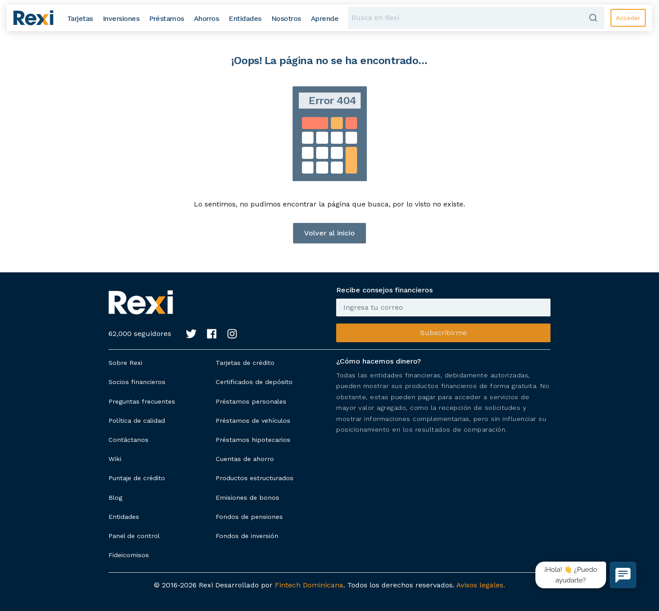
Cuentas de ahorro (245, 458)
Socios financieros (136, 381)
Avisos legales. (480, 585)
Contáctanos (128, 439)
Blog (115, 497)
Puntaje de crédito (136, 478)
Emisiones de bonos (247, 497)
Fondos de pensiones (249, 516)
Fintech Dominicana (309, 585)
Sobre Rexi (125, 362)
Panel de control (134, 535)
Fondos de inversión (247, 535)
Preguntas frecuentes (141, 401)
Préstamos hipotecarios (253, 439)
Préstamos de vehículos (253, 420)
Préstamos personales (251, 401)
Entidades (123, 516)
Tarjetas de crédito (245, 362)
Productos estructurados (254, 478)
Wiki (114, 458)
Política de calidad (136, 420)
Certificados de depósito (254, 381)
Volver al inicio (329, 233)
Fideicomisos (128, 554)
